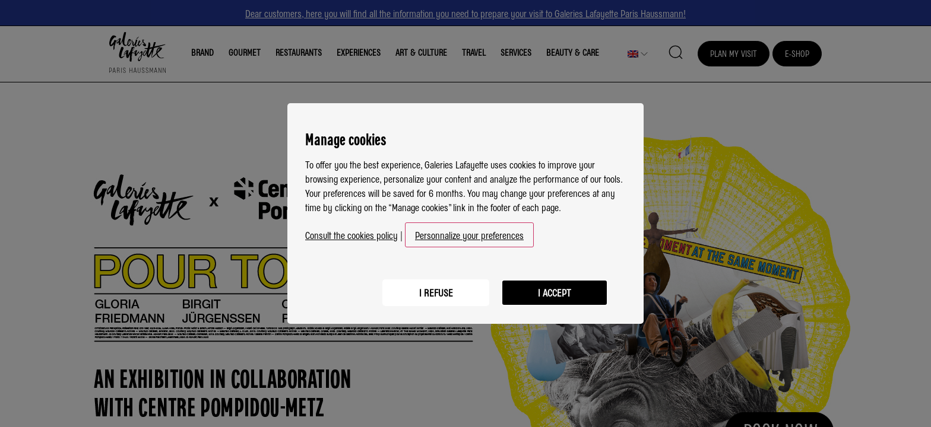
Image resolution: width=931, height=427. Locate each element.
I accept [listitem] (554, 292)
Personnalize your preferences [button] (469, 235)
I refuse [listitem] (436, 292)
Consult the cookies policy (351, 235)
